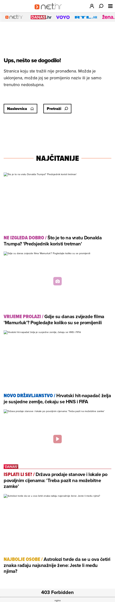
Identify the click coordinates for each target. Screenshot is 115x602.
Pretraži (57, 108)
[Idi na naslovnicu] (50, 11)
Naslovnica (20, 108)
